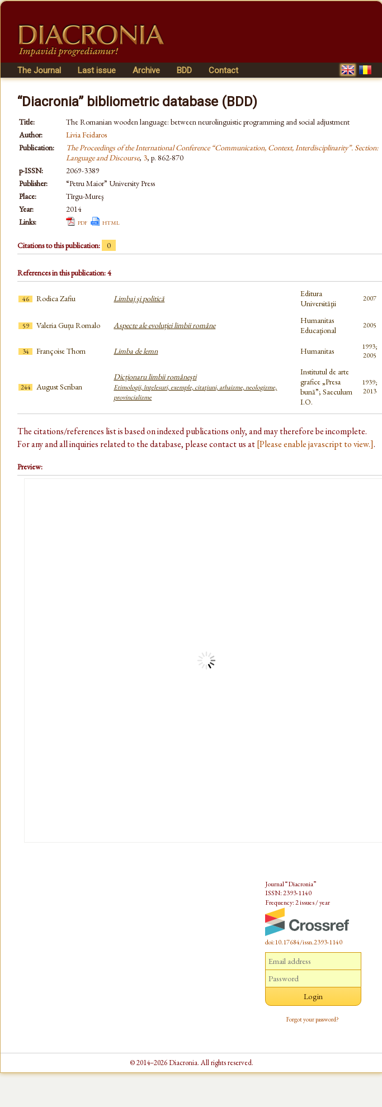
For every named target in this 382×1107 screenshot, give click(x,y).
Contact (223, 70)
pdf (82, 222)
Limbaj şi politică (139, 298)
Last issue (97, 70)
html (111, 222)
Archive (146, 70)
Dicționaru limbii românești (195, 387)
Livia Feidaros (86, 135)
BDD (184, 70)
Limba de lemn (136, 351)
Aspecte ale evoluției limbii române (164, 325)
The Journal (39, 70)
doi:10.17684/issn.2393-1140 (303, 942)
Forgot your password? (312, 1019)
